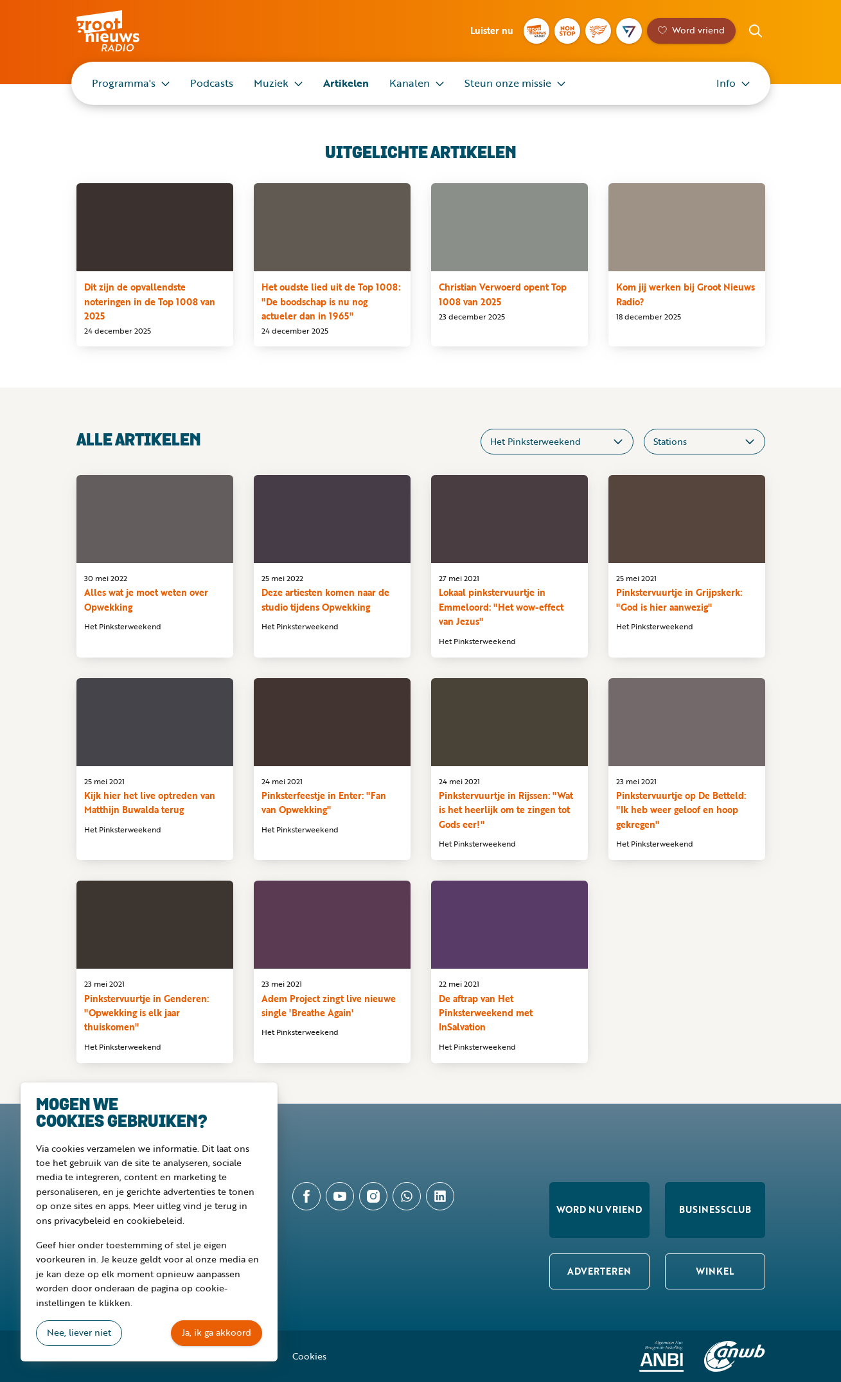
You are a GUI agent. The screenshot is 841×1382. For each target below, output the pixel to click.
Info (726, 83)
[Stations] (704, 441)
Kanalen (409, 83)
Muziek (271, 83)
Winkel (715, 1271)
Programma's (123, 83)
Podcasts (211, 83)
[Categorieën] (557, 441)
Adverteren (599, 1271)
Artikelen (346, 83)
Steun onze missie (508, 83)
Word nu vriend (599, 1209)
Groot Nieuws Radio (121, 30)
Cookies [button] (309, 1356)
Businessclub (715, 1209)
